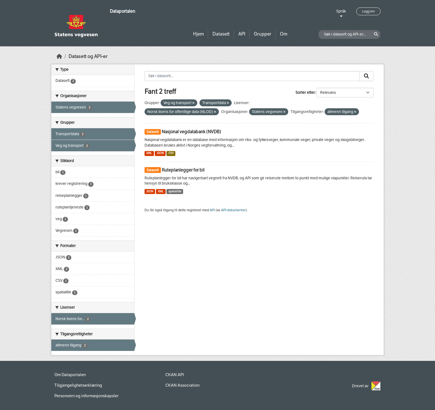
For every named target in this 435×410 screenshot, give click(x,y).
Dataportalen (122, 11)
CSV (171, 153)
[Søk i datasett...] (252, 76)
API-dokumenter (233, 210)
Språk (341, 11)
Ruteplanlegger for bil (183, 170)
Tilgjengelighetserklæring (78, 385)
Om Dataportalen (70, 374)
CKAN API (174, 374)
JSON (160, 153)
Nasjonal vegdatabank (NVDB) (191, 131)
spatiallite (174, 191)
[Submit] (366, 76)
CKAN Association (182, 385)
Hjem (198, 34)
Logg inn (368, 11)
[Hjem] (59, 56)
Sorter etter (305, 92)
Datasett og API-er (88, 56)
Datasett (221, 34)
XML (149, 153)
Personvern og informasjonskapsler (86, 395)
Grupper (262, 34)
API (241, 34)
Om (283, 34)
